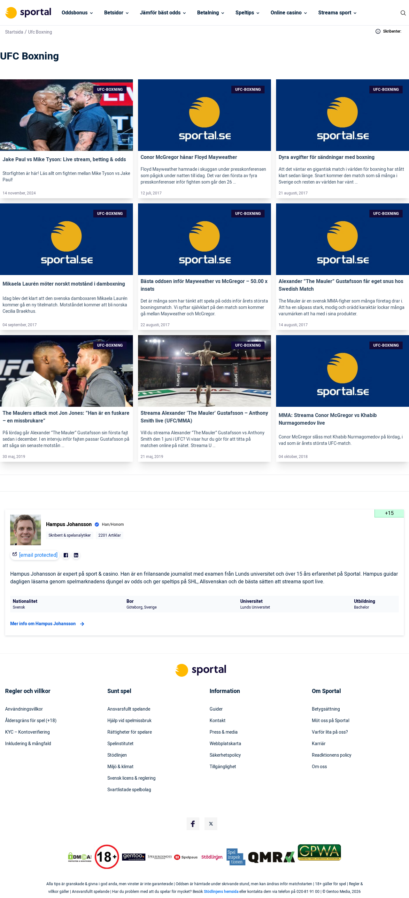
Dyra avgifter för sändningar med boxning (326, 157)
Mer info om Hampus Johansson (48, 624)
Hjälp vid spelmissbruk (129, 721)
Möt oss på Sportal (330, 721)
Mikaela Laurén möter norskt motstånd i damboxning (64, 284)
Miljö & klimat (120, 767)
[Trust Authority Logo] (134, 857)
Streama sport (334, 13)
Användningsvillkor (24, 709)
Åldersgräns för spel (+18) (31, 721)
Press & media (224, 732)
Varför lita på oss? (330, 732)
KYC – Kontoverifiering (27, 732)
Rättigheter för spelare (129, 732)
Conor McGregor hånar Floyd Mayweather (189, 157)
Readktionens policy (331, 755)
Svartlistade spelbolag (129, 790)
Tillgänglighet (223, 767)
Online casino (286, 13)
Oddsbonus (75, 13)
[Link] (66, 115)
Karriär (319, 744)
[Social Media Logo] (193, 823)
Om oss (319, 767)
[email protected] (38, 555)
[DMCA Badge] (79, 857)
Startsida (14, 32)
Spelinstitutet (120, 744)
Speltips (244, 13)
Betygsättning (326, 709)
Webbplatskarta (225, 744)
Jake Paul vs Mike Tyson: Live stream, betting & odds (64, 159)
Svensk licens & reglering (131, 778)
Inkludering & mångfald (28, 744)
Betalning (208, 13)
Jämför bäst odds (160, 13)
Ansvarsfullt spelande (128, 709)
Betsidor (113, 13)
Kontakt (218, 721)
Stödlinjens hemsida (221, 891)
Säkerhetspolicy (225, 755)
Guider (216, 709)
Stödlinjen (117, 755)
